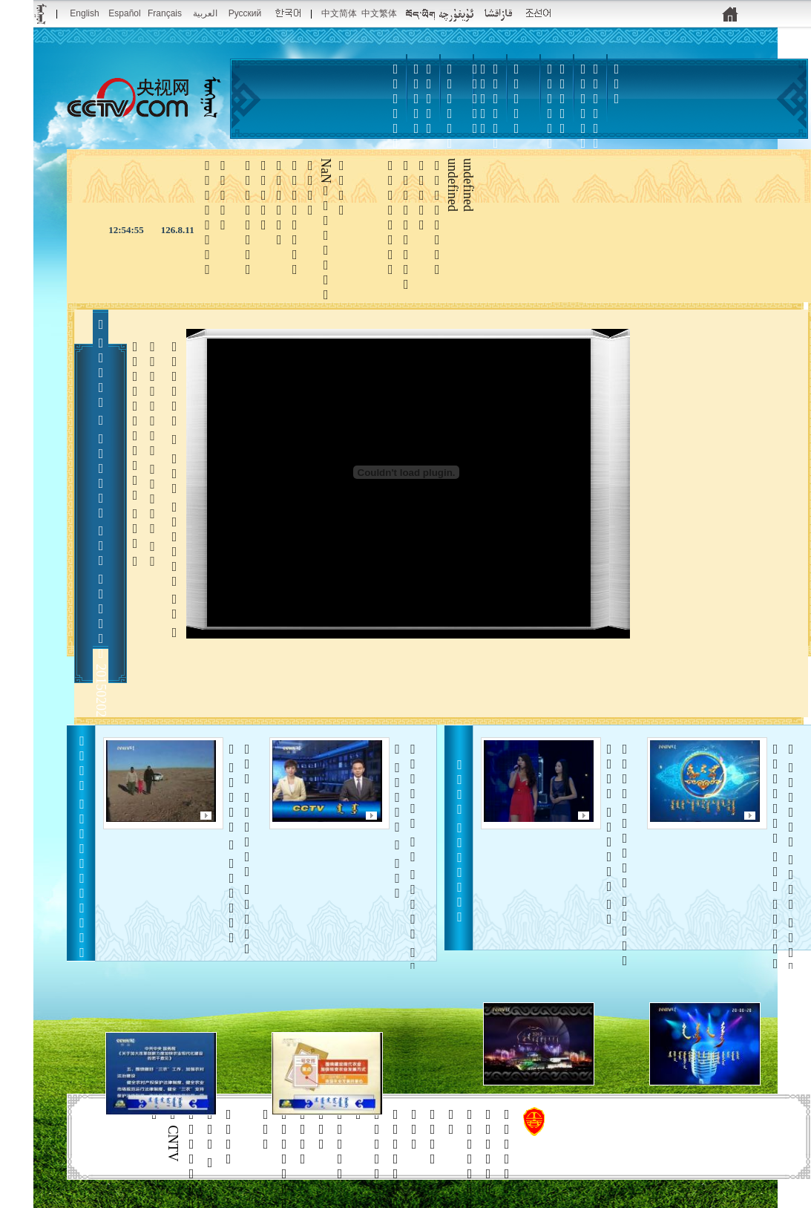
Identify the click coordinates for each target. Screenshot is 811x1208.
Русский (245, 13)
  (495, 128)
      (783, 866)
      (239, 849)
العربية (205, 13)
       (405, 880)
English (84, 13)
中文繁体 (379, 13)
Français (165, 13)
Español (124, 13)
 (549, 121)
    (617, 855)
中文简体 (339, 13)
